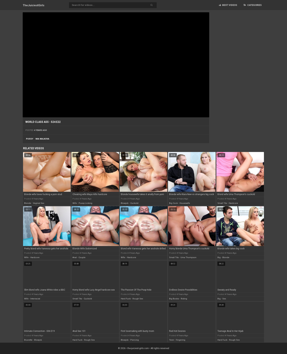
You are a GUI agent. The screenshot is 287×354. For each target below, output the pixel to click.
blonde (27, 203)
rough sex (138, 299)
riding (184, 299)
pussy (29, 139)
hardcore (233, 203)
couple (82, 257)
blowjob (124, 203)
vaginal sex (38, 203)
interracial (35, 299)
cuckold (134, 203)
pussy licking (85, 203)
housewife (185, 203)
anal (74, 257)
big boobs (174, 299)
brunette (28, 340)
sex (224, 299)
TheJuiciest (33, 5)
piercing (134, 340)
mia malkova (42, 139)
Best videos (228, 5)
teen (171, 340)
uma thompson (188, 257)
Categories (253, 5)
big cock (173, 203)
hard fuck (126, 299)
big (219, 257)
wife (74, 203)
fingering (180, 340)
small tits (222, 203)
